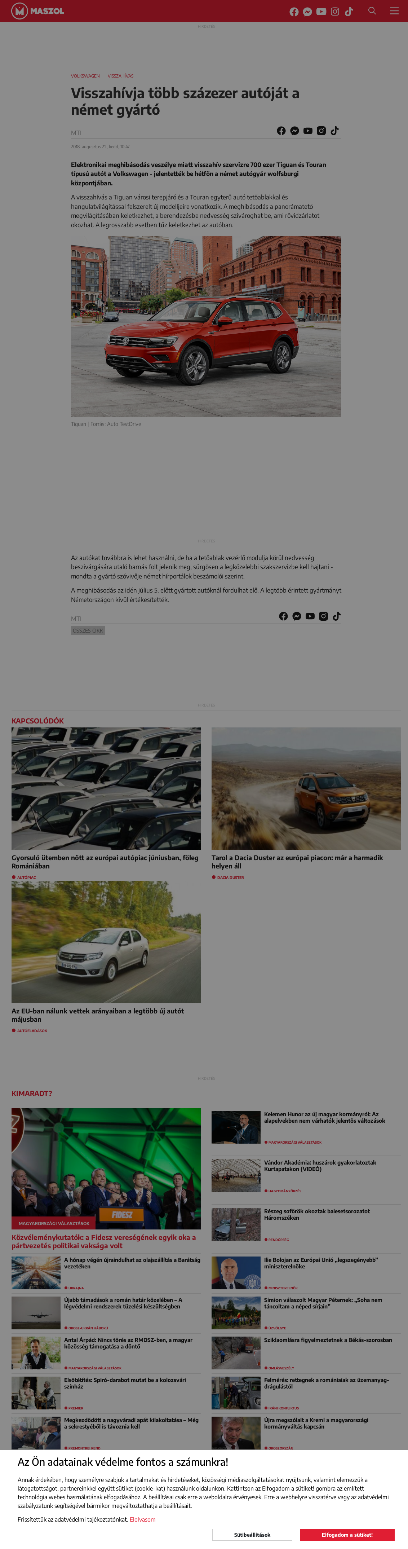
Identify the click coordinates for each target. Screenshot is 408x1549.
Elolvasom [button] (143, 1519)
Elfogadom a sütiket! (347, 1535)
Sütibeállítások (252, 1535)
